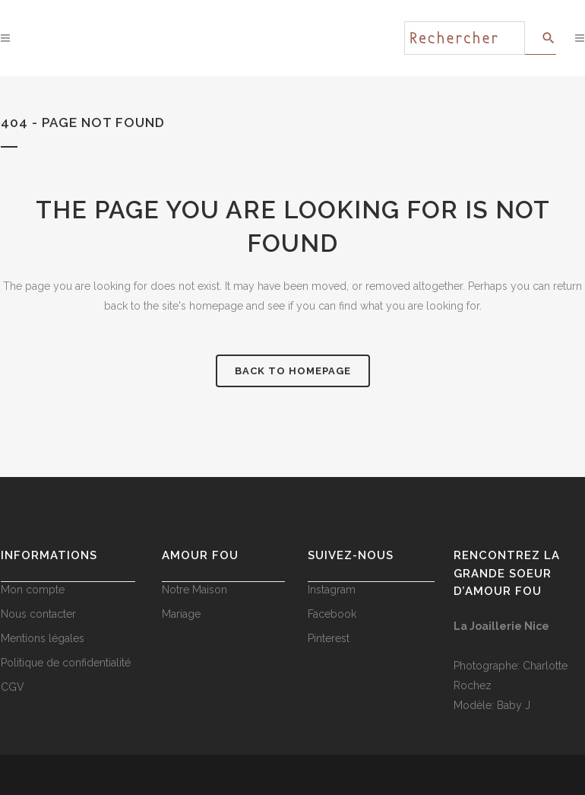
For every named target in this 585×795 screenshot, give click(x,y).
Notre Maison (194, 590)
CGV (12, 687)
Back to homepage (293, 371)
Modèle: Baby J (492, 705)
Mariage (181, 614)
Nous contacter (38, 614)
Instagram (332, 590)
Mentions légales (42, 638)
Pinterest (328, 638)
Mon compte (33, 590)
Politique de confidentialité (66, 663)
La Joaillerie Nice (501, 626)
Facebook (332, 614)
